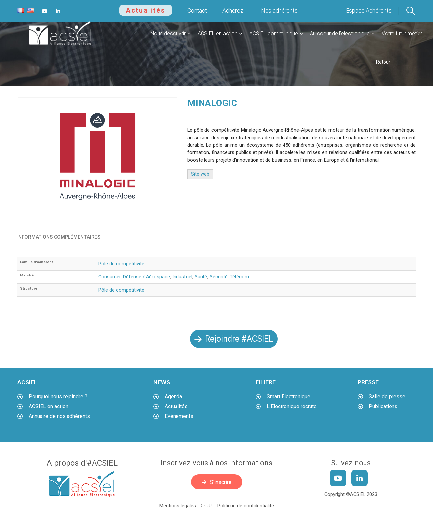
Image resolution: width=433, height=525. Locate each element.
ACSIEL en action (217, 33)
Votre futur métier (402, 33)
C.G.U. (207, 506)
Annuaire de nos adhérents (59, 416)
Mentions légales (177, 506)
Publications (383, 406)
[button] (410, 11)
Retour (383, 62)
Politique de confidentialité (245, 506)
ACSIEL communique (273, 33)
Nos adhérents (279, 10)
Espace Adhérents (369, 10)
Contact (197, 10)
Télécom (239, 277)
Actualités (146, 10)
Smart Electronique (288, 396)
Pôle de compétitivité (121, 264)
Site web (200, 174)
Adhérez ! (234, 10)
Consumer (109, 277)
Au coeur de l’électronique (340, 33)
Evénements (179, 416)
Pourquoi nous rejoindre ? (58, 396)
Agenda (173, 396)
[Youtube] (45, 11)
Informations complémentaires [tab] (58, 237)
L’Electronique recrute (292, 406)
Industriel (182, 277)
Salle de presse (387, 396)
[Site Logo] (60, 33)
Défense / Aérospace (146, 277)
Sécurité (219, 277)
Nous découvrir (168, 33)
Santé (201, 277)
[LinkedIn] (58, 11)
